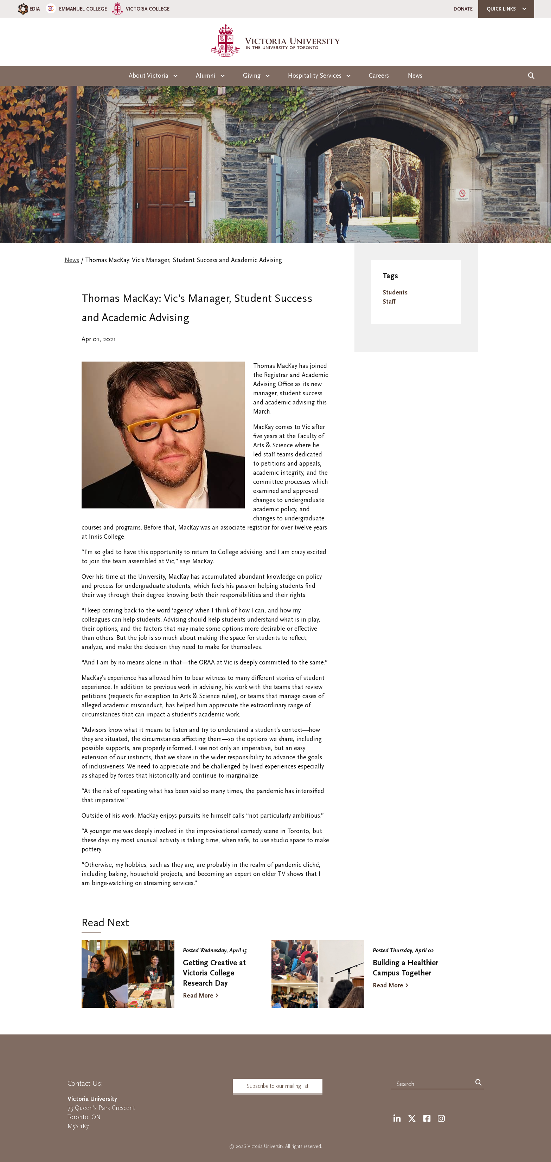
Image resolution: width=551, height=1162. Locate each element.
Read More (198, 995)
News (415, 75)
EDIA (28, 9)
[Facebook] (427, 1119)
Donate (463, 9)
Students (395, 292)
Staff (389, 301)
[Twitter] (412, 1119)
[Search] (478, 1083)
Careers (379, 75)
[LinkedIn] (397, 1119)
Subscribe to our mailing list (277, 1086)
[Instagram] (441, 1119)
